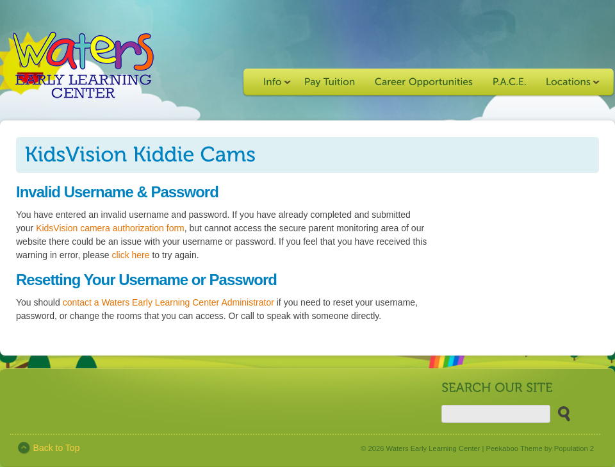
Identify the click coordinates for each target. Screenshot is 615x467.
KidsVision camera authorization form (110, 228)
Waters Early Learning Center (433, 448)
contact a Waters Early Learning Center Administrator (168, 302)
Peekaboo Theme (514, 448)
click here (130, 255)
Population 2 (574, 448)
